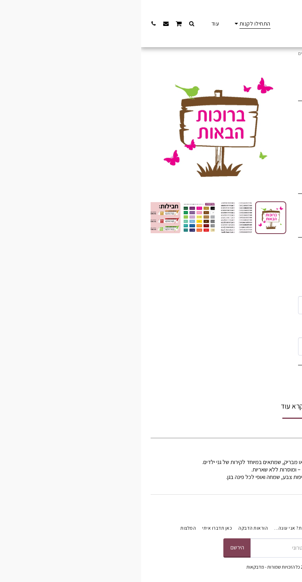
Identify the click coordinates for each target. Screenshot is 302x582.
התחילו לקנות (268, 53)
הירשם (96, 547)
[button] (50, 23)
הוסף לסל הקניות (195, 383)
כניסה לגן (241, 53)
